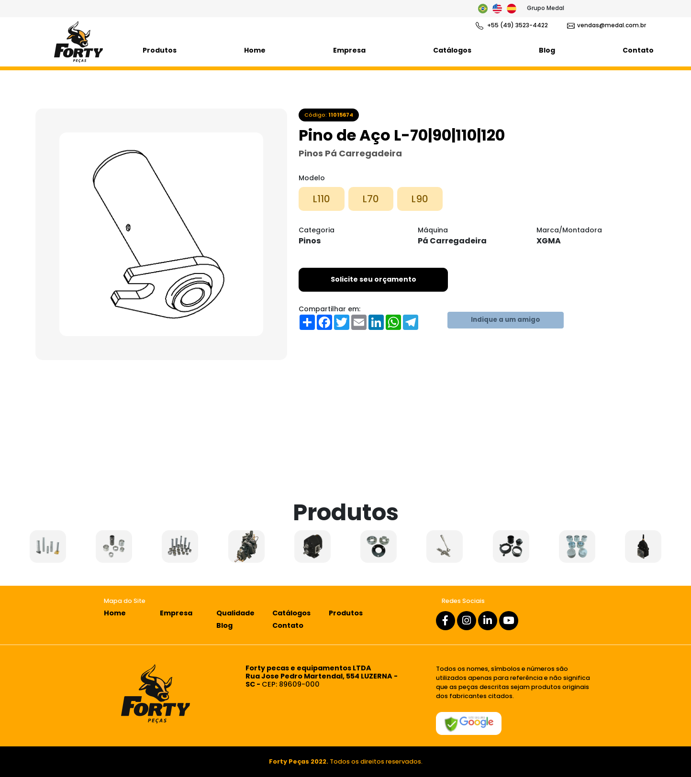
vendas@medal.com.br (606, 25)
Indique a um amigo (505, 319)
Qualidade (235, 613)
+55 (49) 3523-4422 (512, 25)
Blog (547, 50)
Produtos (160, 50)
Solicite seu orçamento (373, 279)
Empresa (349, 50)
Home (255, 50)
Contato (638, 50)
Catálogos (452, 50)
